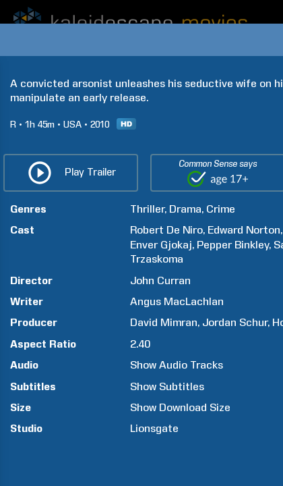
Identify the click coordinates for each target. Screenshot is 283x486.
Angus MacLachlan (177, 301)
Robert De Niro (166, 229)
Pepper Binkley (233, 244)
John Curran (160, 280)
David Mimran (163, 322)
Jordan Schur (235, 322)
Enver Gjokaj (161, 244)
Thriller (147, 208)
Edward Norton (244, 229)
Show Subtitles (167, 386)
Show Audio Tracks (176, 364)
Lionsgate (154, 428)
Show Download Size (180, 407)
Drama (185, 208)
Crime (220, 208)
